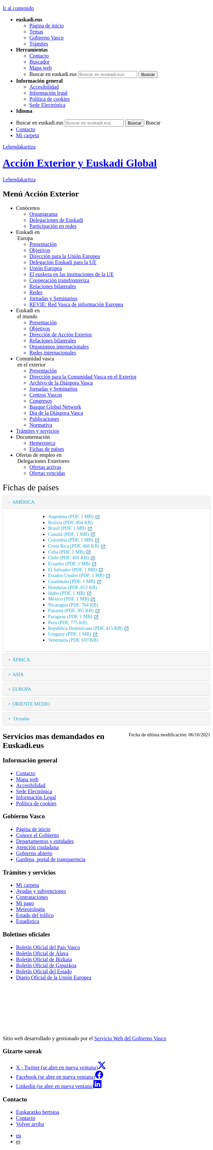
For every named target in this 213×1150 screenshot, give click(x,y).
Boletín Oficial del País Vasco (48, 947)
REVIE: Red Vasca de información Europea (76, 304)
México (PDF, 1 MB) (71, 598)
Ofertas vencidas (47, 473)
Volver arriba (30, 1124)
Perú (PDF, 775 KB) (67, 622)
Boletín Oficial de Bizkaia (44, 959)
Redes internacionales (52, 352)
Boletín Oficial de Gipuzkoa (46, 965)
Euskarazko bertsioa (37, 1112)
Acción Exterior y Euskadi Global (80, 163)
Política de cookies (49, 99)
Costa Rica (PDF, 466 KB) (77, 546)
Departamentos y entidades (45, 841)
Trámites (38, 44)
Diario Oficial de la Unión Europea (53, 977)
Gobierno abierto (34, 853)
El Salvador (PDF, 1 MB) (75, 569)
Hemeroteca (42, 443)
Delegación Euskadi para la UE (62, 262)
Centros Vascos (45, 395)
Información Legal (36, 797)
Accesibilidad (44, 87)
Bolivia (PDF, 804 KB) (70, 522)
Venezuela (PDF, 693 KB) (73, 640)
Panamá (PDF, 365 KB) (74, 610)
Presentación (43, 244)
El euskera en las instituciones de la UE (71, 274)
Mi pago (25, 903)
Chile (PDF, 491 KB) (71, 557)
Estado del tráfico (35, 915)
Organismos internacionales (59, 346)
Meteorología (30, 909)
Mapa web (40, 68)
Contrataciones (32, 897)
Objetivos (39, 250)
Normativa (40, 425)
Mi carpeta (27, 135)
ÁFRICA (21, 659)
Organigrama (43, 214)
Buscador (39, 62)
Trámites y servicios (37, 431)
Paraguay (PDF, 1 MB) (73, 616)
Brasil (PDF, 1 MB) (70, 528)
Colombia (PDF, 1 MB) (74, 540)
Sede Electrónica (47, 105)
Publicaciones (44, 419)
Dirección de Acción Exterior (60, 334)
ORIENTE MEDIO (31, 704)
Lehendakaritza (19, 147)
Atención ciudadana (37, 847)
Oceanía (20, 718)
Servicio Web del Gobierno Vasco (130, 1038)
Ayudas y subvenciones (41, 891)
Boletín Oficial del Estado (44, 971)
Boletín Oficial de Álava (42, 953)
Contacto (39, 56)
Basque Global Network (55, 407)
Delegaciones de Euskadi (56, 220)
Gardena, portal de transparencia (50, 859)
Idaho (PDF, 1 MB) (70, 593)
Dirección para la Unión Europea (64, 256)
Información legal (48, 93)
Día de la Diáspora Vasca (56, 413)
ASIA (18, 674)
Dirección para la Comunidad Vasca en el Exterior (83, 377)
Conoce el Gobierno (37, 835)
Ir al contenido (18, 8)
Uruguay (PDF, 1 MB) (73, 634)
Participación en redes (52, 226)
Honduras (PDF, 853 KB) (72, 587)
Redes (35, 292)
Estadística (27, 921)
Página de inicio (46, 25)
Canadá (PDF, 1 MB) (71, 534)
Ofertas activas (45, 467)
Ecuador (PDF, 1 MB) (72, 563)
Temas (36, 31)
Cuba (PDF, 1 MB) (69, 552)
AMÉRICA (23, 502)
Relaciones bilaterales (52, 286)
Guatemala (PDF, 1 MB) (75, 581)
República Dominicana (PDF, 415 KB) (88, 628)
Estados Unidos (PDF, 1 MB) (79, 575)
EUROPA (21, 689)
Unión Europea (45, 268)
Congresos (40, 401)
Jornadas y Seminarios (53, 298)
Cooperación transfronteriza (59, 280)
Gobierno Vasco (46, 37)
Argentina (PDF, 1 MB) (74, 516)
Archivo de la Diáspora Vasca (61, 383)
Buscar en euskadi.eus (53, 74)
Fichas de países (46, 449)
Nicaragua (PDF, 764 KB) (73, 604)
